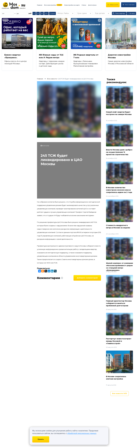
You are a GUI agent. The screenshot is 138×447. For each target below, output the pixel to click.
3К (42, 13)
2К (38, 13)
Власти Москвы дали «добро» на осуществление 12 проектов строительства (119, 152)
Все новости (119, 393)
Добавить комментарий (87, 278)
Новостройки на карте (72, 5)
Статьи (84, 5)
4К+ (46, 13)
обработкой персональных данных (81, 433)
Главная (39, 5)
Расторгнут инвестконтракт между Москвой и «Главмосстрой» (118, 341)
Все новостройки (50, 5)
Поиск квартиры (119, 13)
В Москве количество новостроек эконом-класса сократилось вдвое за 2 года (119, 190)
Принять (41, 439)
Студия (52, 13)
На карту (131, 13)
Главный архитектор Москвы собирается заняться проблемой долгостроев (119, 303)
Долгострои (92, 5)
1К (34, 13)
